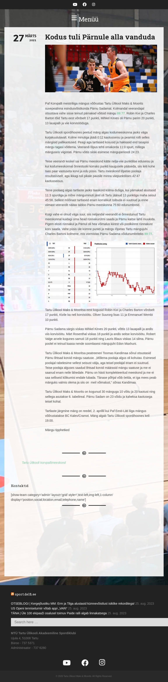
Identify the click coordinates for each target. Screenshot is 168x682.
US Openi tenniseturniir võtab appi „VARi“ (39, 608)
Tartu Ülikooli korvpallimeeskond (44, 462)
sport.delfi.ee (25, 594)
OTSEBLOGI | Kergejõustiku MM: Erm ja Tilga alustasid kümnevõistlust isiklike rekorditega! (73, 603)
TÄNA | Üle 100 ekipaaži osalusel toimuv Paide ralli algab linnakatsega (59, 613)
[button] (84, 19)
